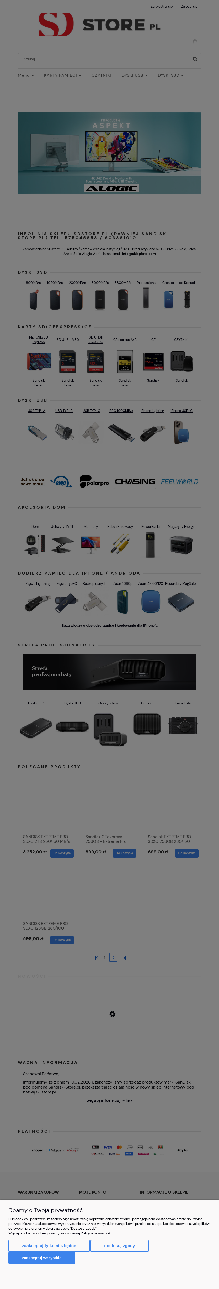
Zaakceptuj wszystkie (41, 1258)
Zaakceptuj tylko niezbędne (49, 1246)
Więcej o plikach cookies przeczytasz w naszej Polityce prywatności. (61, 1233)
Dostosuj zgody (119, 1246)
